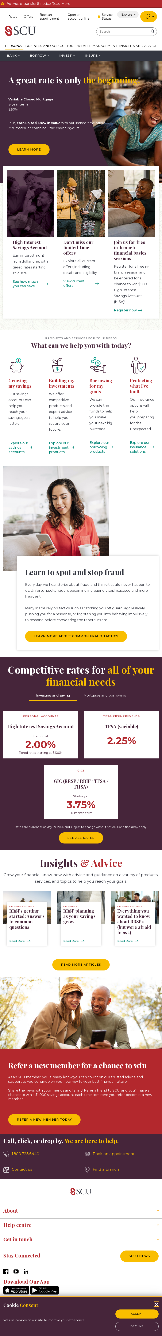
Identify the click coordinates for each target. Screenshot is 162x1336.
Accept (137, 1313)
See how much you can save (25, 284)
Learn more (29, 149)
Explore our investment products (59, 447)
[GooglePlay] (44, 1293)
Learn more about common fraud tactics (76, 636)
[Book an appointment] (121, 1154)
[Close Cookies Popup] (156, 1304)
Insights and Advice (138, 46)
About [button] (10, 1210)
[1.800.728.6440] (40, 1154)
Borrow (38, 55)
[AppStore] (16, 1293)
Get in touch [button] (17, 1239)
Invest (65, 55)
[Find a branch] (121, 1170)
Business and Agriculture (50, 46)
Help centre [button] (17, 1225)
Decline (137, 1326)
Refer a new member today (44, 1119)
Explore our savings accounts (18, 447)
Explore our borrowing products (99, 446)
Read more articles (81, 964)
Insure (91, 55)
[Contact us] (40, 1170)
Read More (61, 4)
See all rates (81, 838)
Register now (125, 310)
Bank (12, 55)
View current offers (74, 283)
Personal (14, 46)
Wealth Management (97, 46)
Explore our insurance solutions (140, 446)
